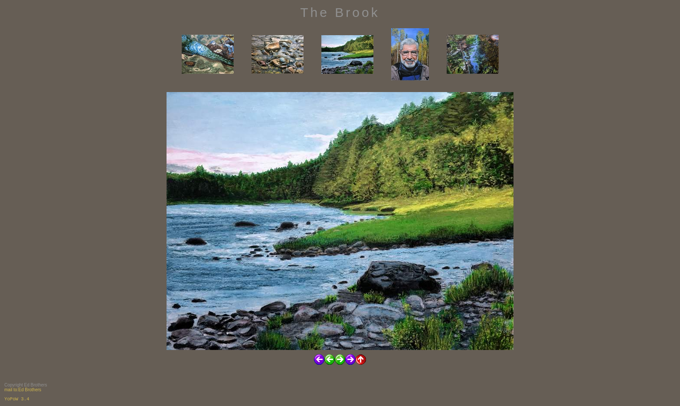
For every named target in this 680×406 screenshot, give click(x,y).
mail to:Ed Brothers (22, 389)
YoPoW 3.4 (16, 399)
